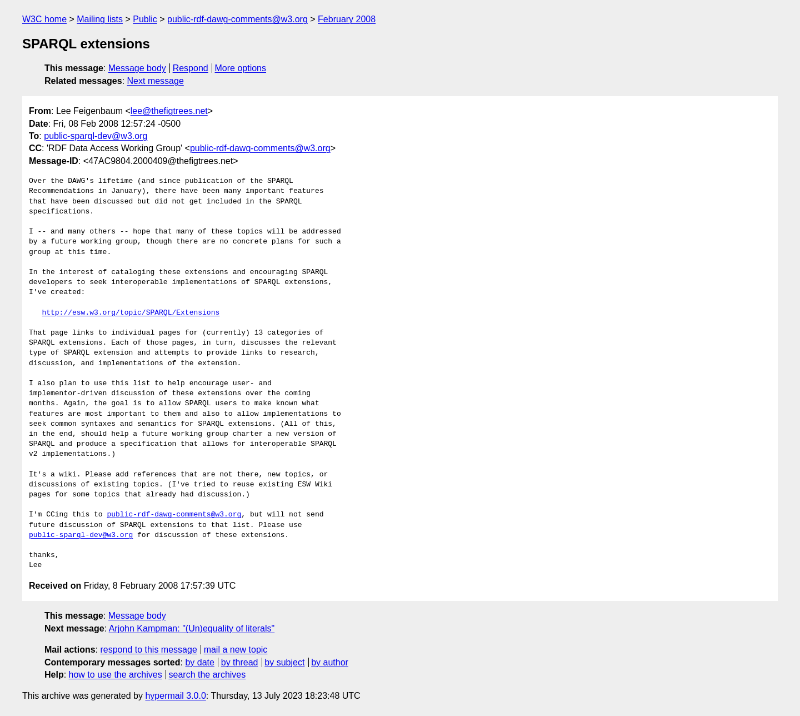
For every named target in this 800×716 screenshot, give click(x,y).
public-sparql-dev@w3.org (95, 136)
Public (145, 19)
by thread (239, 662)
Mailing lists (100, 19)
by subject (284, 662)
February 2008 (347, 19)
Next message (155, 81)
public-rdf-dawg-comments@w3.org (237, 19)
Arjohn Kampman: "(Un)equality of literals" (192, 628)
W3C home (44, 19)
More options (241, 68)
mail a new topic (236, 649)
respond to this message (148, 649)
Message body (137, 68)
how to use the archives (115, 674)
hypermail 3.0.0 (175, 695)
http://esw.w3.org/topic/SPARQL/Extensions (130, 313)
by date (199, 662)
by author (329, 662)
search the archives (207, 674)
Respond (190, 68)
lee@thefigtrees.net (169, 111)
